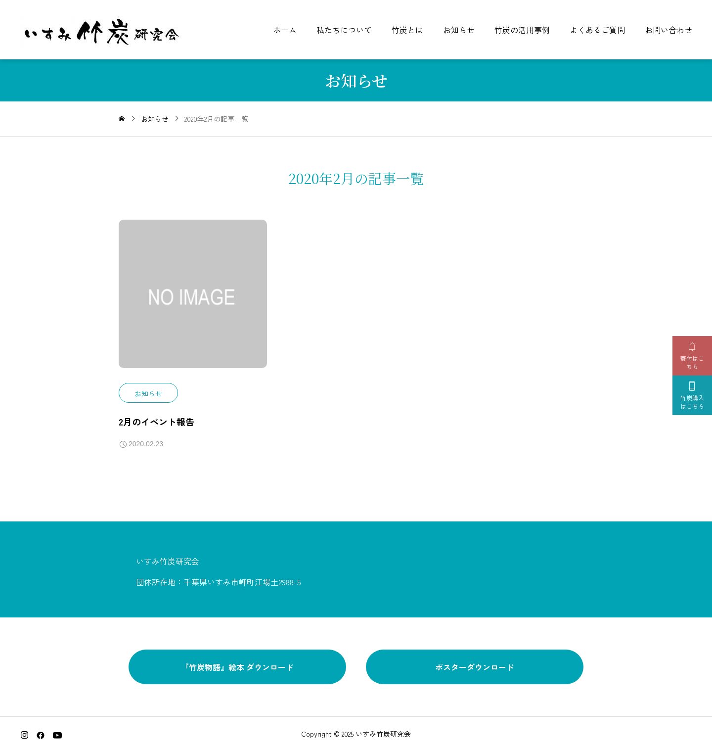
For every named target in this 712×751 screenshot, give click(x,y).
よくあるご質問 (597, 30)
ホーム (285, 30)
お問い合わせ (668, 30)
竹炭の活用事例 (522, 30)
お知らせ (459, 30)
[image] (193, 301)
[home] (122, 119)
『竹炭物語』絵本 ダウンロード (237, 667)
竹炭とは (407, 30)
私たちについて (344, 30)
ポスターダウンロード (474, 667)
